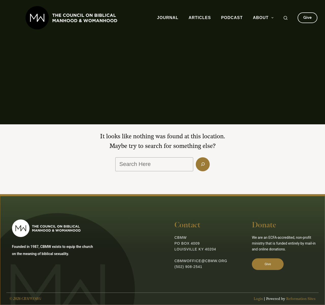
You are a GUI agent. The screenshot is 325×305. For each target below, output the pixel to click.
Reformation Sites (301, 299)
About (264, 18)
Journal (167, 17)
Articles (200, 17)
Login (258, 299)
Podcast (232, 17)
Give (307, 17)
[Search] (285, 18)
